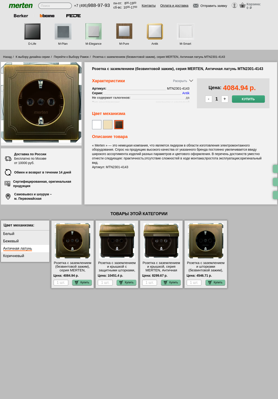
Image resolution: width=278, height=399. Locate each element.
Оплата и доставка (174, 5)
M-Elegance (93, 43)
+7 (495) (92, 6)
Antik (155, 43)
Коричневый (13, 256)
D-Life (32, 43)
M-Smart (185, 43)
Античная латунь (17, 248)
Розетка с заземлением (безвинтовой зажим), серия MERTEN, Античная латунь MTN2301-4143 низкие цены (72, 272)
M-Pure (124, 43)
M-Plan (62, 43)
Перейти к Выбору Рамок (71, 57)
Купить (248, 99)
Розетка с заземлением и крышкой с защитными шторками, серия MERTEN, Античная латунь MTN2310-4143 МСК (117, 272)
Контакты (148, 5)
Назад (7, 57)
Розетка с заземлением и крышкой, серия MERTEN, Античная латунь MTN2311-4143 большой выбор (161, 270)
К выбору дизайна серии (33, 57)
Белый (9, 234)
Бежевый (11, 241)
